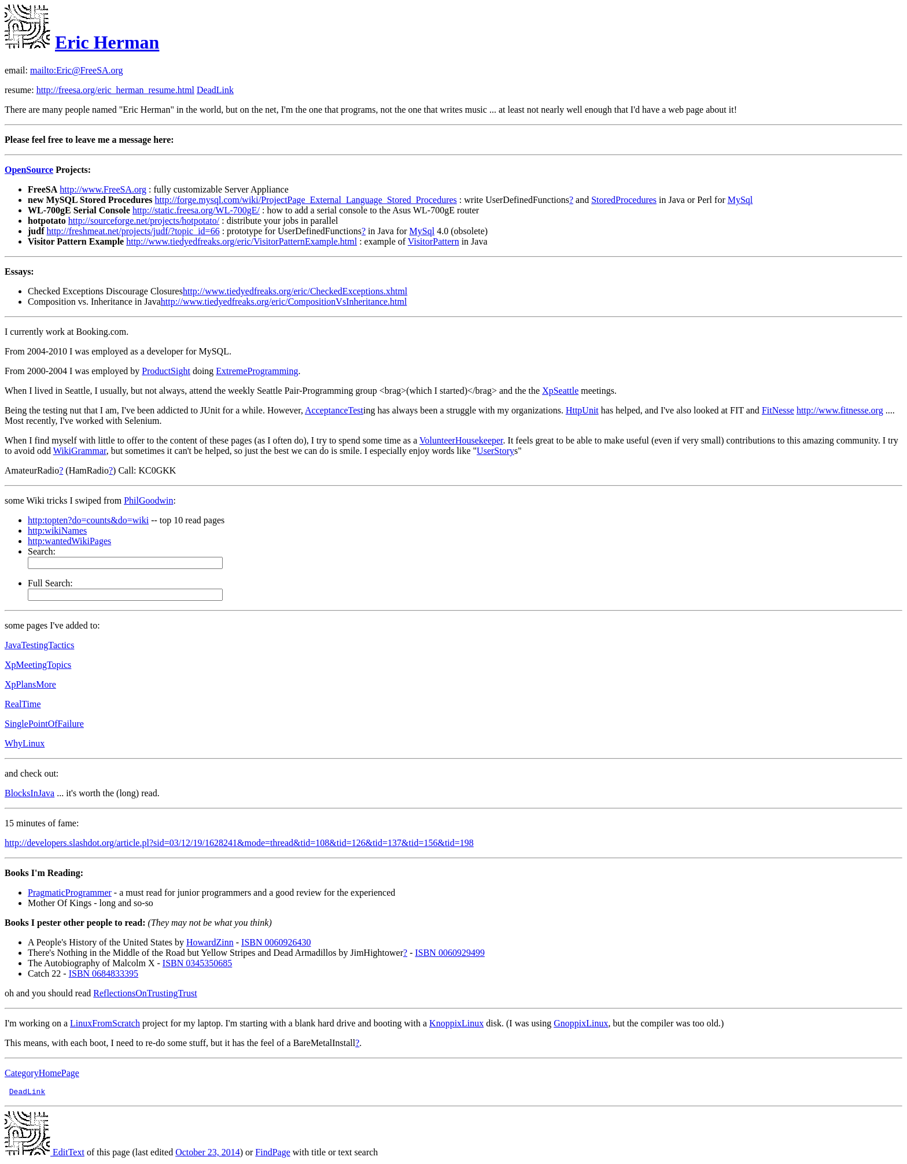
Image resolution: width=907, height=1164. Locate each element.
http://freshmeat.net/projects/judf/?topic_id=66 (132, 231)
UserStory (495, 451)
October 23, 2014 (207, 1154)
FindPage (272, 1154)
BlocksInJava (29, 793)
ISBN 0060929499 (449, 953)
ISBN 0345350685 (197, 963)
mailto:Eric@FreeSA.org (76, 70)
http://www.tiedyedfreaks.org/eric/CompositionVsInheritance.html (284, 301)
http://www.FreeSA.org (103, 189)
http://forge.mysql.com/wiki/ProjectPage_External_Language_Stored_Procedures (306, 200)
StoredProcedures (624, 200)
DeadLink (215, 90)
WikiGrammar (79, 451)
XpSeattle (560, 391)
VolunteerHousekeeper (461, 440)
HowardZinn (210, 942)
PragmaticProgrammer (70, 892)
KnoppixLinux (456, 1023)
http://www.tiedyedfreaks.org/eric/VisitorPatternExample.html (241, 241)
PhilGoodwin (148, 500)
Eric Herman (107, 42)
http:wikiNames (57, 530)
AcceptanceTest (334, 410)
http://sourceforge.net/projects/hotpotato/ (143, 221)
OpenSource (29, 170)
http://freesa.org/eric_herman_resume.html (115, 90)
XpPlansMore (30, 684)
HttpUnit (582, 410)
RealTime (23, 704)
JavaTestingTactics (39, 645)
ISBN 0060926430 (276, 942)
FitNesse (778, 410)
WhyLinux (25, 743)
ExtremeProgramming (257, 371)
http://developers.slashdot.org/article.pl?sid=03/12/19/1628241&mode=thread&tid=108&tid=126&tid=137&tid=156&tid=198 (239, 843)
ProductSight (166, 371)
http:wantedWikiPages (69, 541)
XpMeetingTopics (38, 665)
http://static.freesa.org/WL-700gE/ (196, 210)
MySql (740, 200)
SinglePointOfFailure (44, 724)
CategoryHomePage (42, 1073)
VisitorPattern (433, 241)
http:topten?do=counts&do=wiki (88, 520)
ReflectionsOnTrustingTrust (145, 993)
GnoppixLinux (581, 1023)
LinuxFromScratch (105, 1023)
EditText (44, 1154)
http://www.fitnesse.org (840, 410)
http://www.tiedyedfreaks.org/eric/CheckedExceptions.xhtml (295, 291)
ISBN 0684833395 (103, 973)
